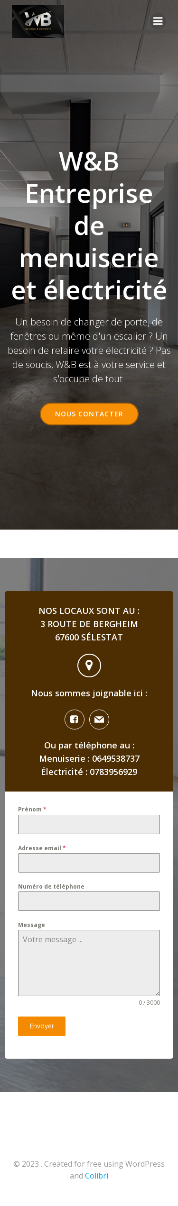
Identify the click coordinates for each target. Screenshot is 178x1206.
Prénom (32, 809)
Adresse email (42, 848)
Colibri (96, 1175)
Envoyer (41, 1025)
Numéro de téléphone (51, 886)
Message (31, 925)
